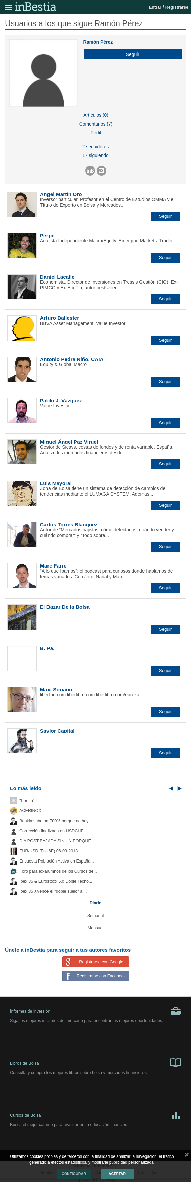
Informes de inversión (95, 1011)
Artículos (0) (95, 115)
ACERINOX (30, 810)
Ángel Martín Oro (61, 194)
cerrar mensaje (186, 1156)
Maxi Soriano (56, 689)
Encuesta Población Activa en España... (56, 861)
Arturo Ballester (59, 318)
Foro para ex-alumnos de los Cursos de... (58, 871)
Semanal (95, 915)
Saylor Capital (57, 731)
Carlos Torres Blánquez (69, 524)
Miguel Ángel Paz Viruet (69, 442)
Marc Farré (53, 566)
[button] (130, 54)
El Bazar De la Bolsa (65, 607)
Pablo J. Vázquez (61, 400)
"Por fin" (26, 800)
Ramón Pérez (98, 42)
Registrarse (176, 7)
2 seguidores (95, 146)
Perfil (96, 132)
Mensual (96, 928)
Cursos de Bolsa (95, 1114)
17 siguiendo (95, 155)
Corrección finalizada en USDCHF (51, 831)
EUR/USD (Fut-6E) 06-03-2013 (48, 851)
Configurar (74, 1174)
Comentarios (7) (95, 124)
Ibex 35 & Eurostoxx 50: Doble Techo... (55, 881)
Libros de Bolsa (95, 1062)
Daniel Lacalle (57, 277)
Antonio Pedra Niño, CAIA (72, 359)
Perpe (47, 235)
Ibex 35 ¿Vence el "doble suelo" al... (53, 891)
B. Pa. (47, 648)
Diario (96, 903)
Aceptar (117, 1174)
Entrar (155, 7)
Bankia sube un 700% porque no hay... (55, 821)
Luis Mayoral (56, 483)
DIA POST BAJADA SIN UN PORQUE (55, 841)
